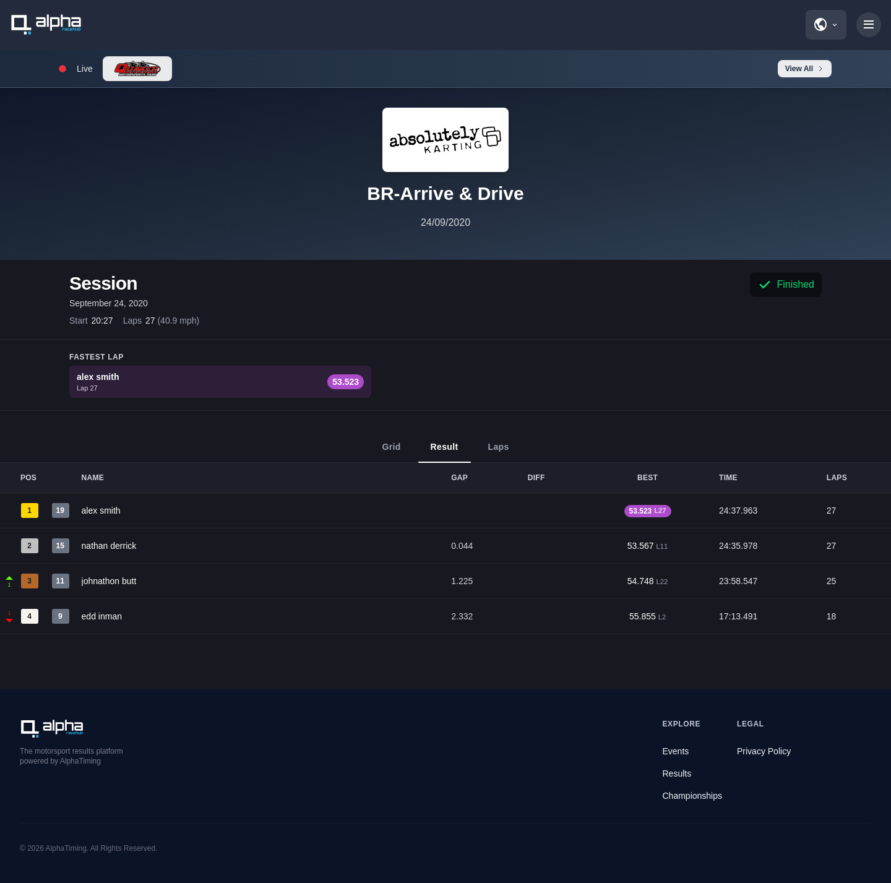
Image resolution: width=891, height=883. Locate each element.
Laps (499, 452)
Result (444, 452)
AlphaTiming (66, 848)
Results (677, 773)
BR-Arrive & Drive (445, 193)
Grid (391, 452)
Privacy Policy (764, 751)
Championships (693, 796)
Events (676, 751)
